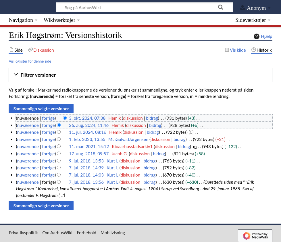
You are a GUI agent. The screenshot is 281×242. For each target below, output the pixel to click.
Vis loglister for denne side (30, 61)
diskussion (133, 118)
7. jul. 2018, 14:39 (86, 167)
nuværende (28, 125)
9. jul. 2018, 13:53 (86, 160)
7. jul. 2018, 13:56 (86, 182)
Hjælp (262, 36)
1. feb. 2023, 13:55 (87, 139)
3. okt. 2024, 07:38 (87, 118)
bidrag (152, 118)
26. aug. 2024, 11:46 (89, 125)
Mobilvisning (113, 232)
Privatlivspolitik (23, 232)
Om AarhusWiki (57, 232)
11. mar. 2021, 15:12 (89, 146)
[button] (140, 75)
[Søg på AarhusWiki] (144, 7)
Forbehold (86, 232)
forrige (48, 118)
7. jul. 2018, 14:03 (86, 174)
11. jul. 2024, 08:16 (87, 132)
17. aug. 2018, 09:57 (89, 153)
